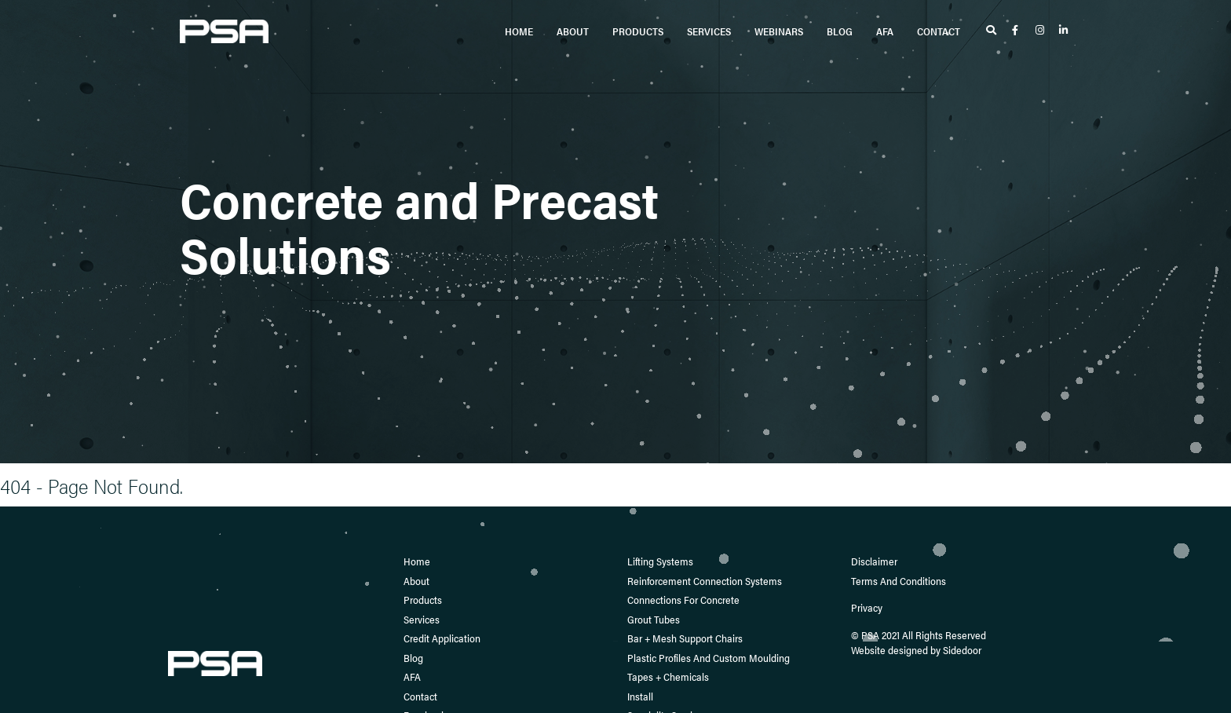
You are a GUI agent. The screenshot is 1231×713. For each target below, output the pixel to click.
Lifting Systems (660, 561)
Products (637, 31)
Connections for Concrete (683, 599)
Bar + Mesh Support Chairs (685, 638)
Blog (840, 31)
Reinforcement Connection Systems (704, 580)
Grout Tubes (653, 619)
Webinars (778, 31)
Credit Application (442, 638)
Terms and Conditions (898, 580)
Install (640, 696)
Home (519, 31)
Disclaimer (874, 561)
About (573, 31)
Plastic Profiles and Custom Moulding (708, 657)
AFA (884, 31)
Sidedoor (962, 649)
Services (709, 31)
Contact (938, 31)
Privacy (866, 607)
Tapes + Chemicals (668, 676)
